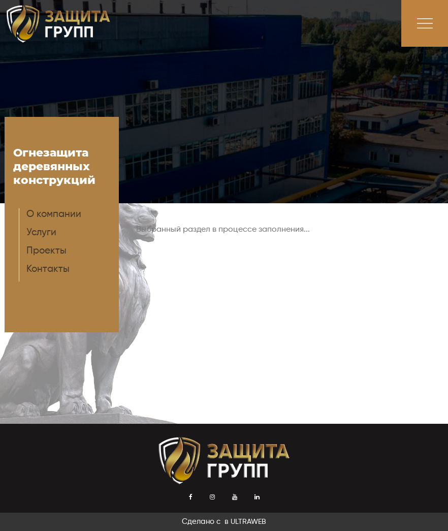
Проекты (46, 251)
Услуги (41, 232)
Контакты (48, 269)
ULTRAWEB (248, 521)
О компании (53, 214)
